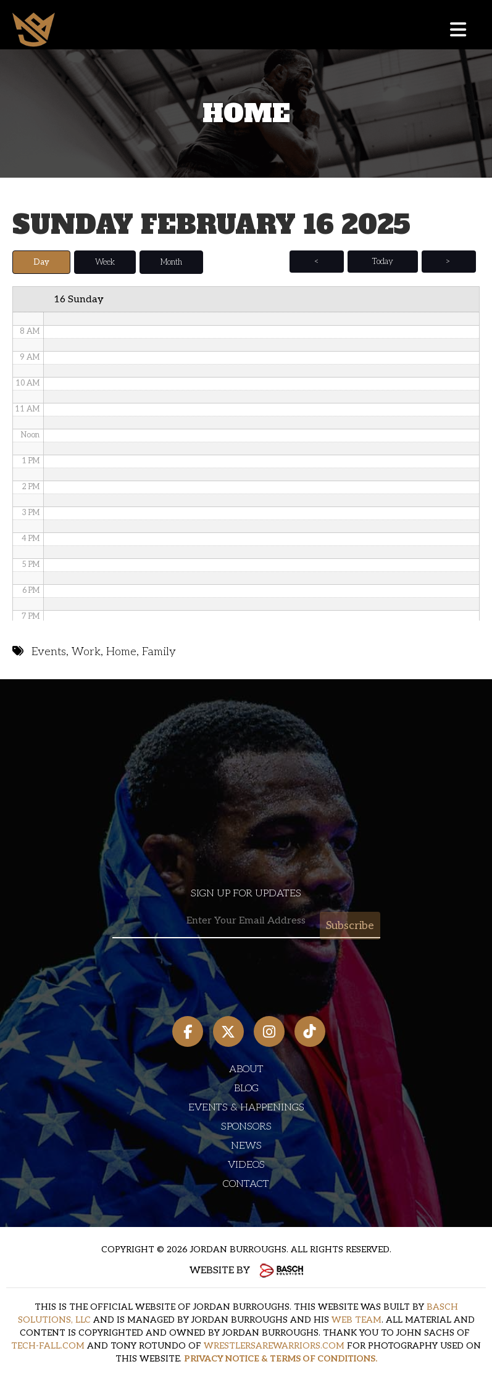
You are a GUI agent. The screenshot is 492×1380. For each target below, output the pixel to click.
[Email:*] (246, 921)
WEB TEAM (356, 1319)
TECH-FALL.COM (48, 1345)
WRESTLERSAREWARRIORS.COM (274, 1345)
